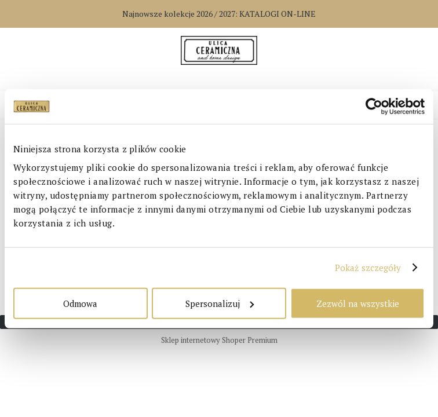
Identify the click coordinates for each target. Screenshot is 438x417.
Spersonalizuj (219, 303)
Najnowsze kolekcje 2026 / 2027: (219, 13)
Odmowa (80, 303)
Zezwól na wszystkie (357, 303)
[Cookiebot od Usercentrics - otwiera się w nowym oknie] (374, 106)
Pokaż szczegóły (368, 267)
